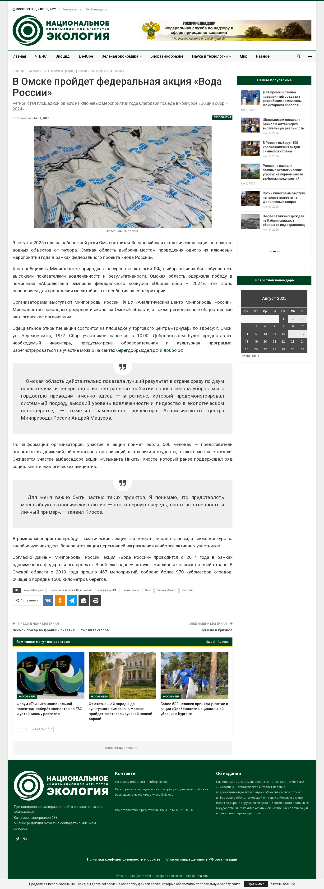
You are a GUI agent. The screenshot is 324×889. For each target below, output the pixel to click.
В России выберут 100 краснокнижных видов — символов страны (285, 147)
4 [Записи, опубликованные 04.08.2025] (246, 326)
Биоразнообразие (166, 56)
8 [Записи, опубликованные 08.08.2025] (283, 326)
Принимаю (256, 884)
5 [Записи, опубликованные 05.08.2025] (256, 326)
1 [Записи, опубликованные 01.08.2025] (283, 319)
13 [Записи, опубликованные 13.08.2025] (265, 334)
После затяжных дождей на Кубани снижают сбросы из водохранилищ (286, 220)
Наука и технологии (210, 56)
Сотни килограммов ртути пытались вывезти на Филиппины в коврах (286, 197)
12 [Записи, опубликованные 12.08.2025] (256, 334)
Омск (148, 590)
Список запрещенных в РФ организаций (201, 859)
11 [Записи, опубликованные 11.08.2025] (246, 334)
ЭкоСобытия (222, 117)
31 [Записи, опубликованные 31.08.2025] (302, 349)
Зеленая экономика (120, 56)
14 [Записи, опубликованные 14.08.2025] (274, 334)
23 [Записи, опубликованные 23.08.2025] (292, 341)
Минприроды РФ (106, 590)
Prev (23, 728)
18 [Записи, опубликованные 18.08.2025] (246, 341)
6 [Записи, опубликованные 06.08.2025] (265, 326)
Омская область (166, 590)
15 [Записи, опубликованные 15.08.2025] (283, 334)
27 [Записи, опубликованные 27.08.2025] (265, 349)
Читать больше (283, 884)
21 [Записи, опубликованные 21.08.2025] (274, 341)
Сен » (255, 355)
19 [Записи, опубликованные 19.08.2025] (256, 341)
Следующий (42, 728)
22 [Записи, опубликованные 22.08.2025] (283, 341)
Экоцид (63, 56)
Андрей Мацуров (33, 590)
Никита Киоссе (130, 590)
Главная (19, 56)
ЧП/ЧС (41, 56)
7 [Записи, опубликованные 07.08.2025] (274, 326)
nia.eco (203, 876)
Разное (262, 56)
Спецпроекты (72, 9)
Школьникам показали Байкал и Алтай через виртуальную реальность (285, 124)
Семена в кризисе (216, 630)
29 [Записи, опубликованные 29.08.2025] (283, 349)
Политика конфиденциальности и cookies (124, 859)
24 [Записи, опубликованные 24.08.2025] (302, 341)
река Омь (187, 590)
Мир (243, 56)
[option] (274, 161)
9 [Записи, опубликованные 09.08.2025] (293, 326)
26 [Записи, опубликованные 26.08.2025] (256, 349)
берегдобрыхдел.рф (137, 350)
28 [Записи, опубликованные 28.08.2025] (274, 349)
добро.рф (173, 350)
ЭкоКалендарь (96, 9)
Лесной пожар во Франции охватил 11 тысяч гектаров (61, 630)
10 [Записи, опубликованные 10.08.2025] (302, 326)
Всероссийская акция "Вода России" (70, 590)
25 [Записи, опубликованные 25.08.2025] (246, 349)
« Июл (245, 355)
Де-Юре (86, 56)
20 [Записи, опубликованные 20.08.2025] (265, 341)
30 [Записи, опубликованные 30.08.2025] (292, 349)
